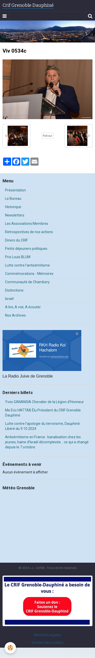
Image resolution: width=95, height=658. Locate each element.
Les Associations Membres (26, 224)
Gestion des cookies (47, 643)
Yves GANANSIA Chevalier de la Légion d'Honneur (44, 402)
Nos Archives (15, 315)
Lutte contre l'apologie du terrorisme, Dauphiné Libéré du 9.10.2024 (42, 426)
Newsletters (14, 215)
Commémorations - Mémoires (29, 274)
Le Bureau (13, 198)
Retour (47, 136)
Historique (13, 207)
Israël (9, 299)
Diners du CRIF (16, 240)
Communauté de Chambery (27, 282)
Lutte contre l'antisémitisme (27, 265)
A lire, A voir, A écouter (23, 307)
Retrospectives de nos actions (29, 232)
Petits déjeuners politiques (26, 249)
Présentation (15, 190)
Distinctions (14, 290)
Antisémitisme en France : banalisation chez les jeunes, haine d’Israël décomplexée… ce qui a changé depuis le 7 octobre (47, 442)
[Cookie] (10, 647)
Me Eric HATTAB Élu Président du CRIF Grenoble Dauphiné (43, 412)
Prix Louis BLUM (17, 257)
